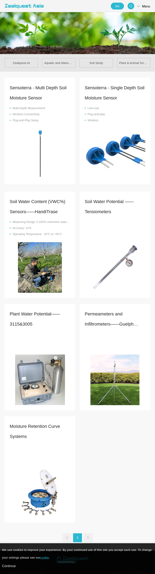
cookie (44, 557)
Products (41, 46)
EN (117, 6)
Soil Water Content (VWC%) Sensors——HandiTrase (37, 234)
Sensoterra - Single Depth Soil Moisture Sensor (115, 92)
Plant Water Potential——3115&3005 (35, 346)
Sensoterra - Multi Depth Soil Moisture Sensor (38, 92)
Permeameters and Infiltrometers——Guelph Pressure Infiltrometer (109, 348)
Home (28, 46)
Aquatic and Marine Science (60, 63)
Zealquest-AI (21, 63)
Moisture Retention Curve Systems (35, 458)
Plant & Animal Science (135, 63)
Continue (9, 566)
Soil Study (96, 63)
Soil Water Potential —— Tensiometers (109, 234)
